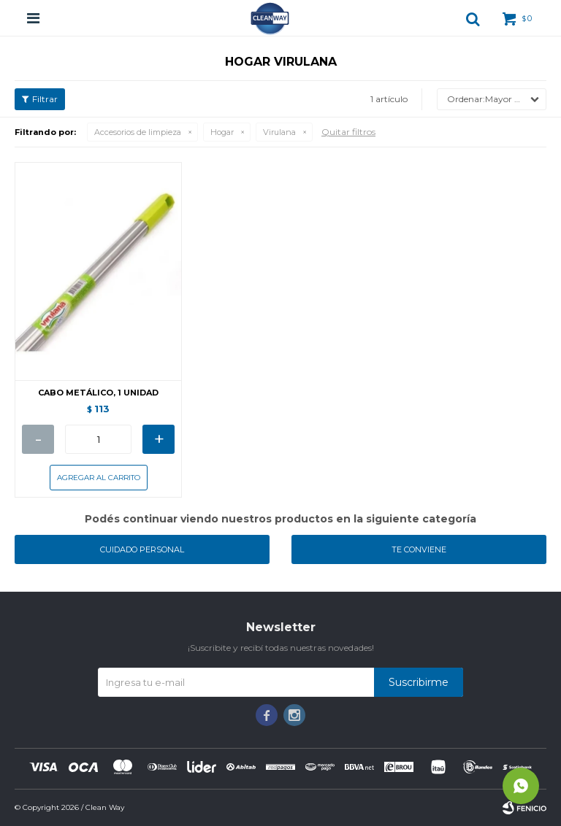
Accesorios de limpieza (137, 132)
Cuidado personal (142, 549)
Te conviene (419, 549)
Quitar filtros (348, 131)
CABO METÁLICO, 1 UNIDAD (98, 393)
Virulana (279, 132)
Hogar (222, 132)
